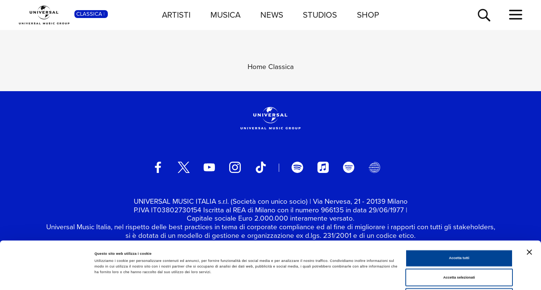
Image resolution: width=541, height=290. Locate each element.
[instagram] (234, 167)
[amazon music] (348, 167)
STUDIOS (320, 15)
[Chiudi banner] (529, 204)
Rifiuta (458, 249)
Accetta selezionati (459, 230)
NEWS (271, 15)
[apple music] (323, 167)
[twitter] (183, 167)
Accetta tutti (459, 210)
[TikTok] (260, 167)
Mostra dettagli (312, 277)
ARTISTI (176, 15)
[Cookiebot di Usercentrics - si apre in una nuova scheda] (49, 277)
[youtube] (209, 167)
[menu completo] (515, 15)
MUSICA (225, 15)
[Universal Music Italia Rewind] (374, 167)
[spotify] (297, 167)
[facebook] (157, 167)
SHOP (368, 15)
